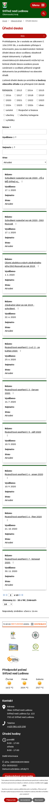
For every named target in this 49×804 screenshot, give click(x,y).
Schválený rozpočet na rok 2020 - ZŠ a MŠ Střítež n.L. (24, 179)
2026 (30, 105)
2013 (19, 90)
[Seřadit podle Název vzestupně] (10, 126)
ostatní (9, 110)
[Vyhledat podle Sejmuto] (24, 152)
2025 (19, 105)
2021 (19, 100)
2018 (30, 95)
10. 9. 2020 (10, 444)
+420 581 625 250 (16, 726)
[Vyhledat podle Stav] (24, 162)
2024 (8, 105)
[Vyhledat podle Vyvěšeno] (24, 142)
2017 (19, 95)
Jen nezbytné (25, 800)
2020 (8, 100)
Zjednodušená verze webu (19, 775)
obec (41, 105)
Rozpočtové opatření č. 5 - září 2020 (23, 433)
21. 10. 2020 (11, 528)
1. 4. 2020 (10, 274)
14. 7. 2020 (10, 401)
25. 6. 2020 (10, 359)
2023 (41, 100)
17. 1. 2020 (10, 190)
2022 (30, 100)
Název (5, 127)
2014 (30, 90)
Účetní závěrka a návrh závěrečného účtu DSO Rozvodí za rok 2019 (23, 264)
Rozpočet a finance (28, 110)
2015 (41, 90)
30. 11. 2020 (11, 571)
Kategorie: (7, 89)
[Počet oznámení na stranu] (7, 604)
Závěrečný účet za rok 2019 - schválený (19, 306)
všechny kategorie (29, 115)
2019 (41, 95)
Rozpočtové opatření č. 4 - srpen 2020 (24, 476)
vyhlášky (10, 120)
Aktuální (9, 203)
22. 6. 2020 (10, 317)
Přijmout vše (11, 800)
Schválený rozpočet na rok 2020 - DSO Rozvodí (24, 222)
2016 (8, 95)
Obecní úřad (16, 20)
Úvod (4, 20)
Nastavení (39, 800)
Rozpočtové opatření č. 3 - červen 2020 (22, 391)
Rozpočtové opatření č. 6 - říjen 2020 (23, 518)
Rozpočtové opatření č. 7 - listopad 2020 (22, 560)
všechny (10, 115)
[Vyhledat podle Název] (24, 131)
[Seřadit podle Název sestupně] (10, 127)
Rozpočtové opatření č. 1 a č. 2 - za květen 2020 (22, 349)
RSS (33, 35)
